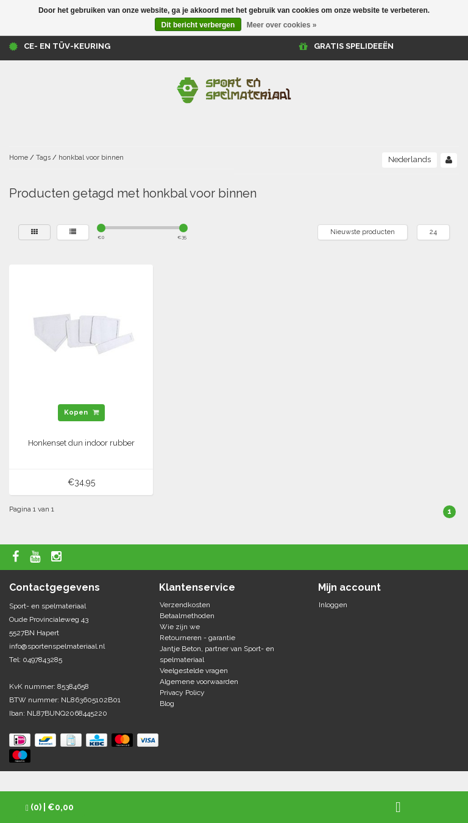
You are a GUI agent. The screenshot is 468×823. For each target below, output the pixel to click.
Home (18, 158)
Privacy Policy (182, 692)
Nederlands (409, 159)
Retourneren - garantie (197, 637)
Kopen (81, 412)
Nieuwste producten (362, 232)
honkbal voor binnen (91, 158)
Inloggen (333, 604)
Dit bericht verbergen (198, 25)
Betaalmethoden (187, 615)
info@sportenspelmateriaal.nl (57, 646)
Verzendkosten (185, 604)
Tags (43, 158)
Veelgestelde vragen (194, 670)
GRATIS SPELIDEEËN (354, 46)
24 (433, 232)
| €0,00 (50, 807)
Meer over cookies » (282, 25)
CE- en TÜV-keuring (67, 46)
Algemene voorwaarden (199, 681)
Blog (167, 703)
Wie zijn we (180, 626)
